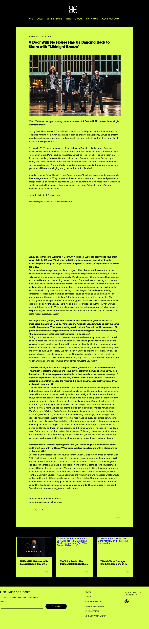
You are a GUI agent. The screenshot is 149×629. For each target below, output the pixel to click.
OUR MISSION (92, 611)
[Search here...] (134, 4)
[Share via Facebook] (30, 510)
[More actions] (119, 36)
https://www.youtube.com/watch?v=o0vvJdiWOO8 (50, 201)
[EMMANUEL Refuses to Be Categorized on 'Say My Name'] (34, 547)
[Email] (21, 606)
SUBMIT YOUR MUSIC (94, 616)
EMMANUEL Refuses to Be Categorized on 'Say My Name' (34, 562)
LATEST (89, 597)
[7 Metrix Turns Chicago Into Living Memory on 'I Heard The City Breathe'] (114, 547)
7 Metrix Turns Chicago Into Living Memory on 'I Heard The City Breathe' (113, 562)
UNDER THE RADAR (94, 606)
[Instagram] (127, 601)
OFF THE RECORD (94, 602)
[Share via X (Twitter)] (36, 510)
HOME (88, 592)
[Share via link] (42, 510)
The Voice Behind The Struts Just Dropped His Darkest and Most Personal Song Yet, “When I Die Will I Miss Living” (74, 562)
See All (130, 532)
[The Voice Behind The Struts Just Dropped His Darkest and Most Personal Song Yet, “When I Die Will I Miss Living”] (74, 547)
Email (3, 602)
